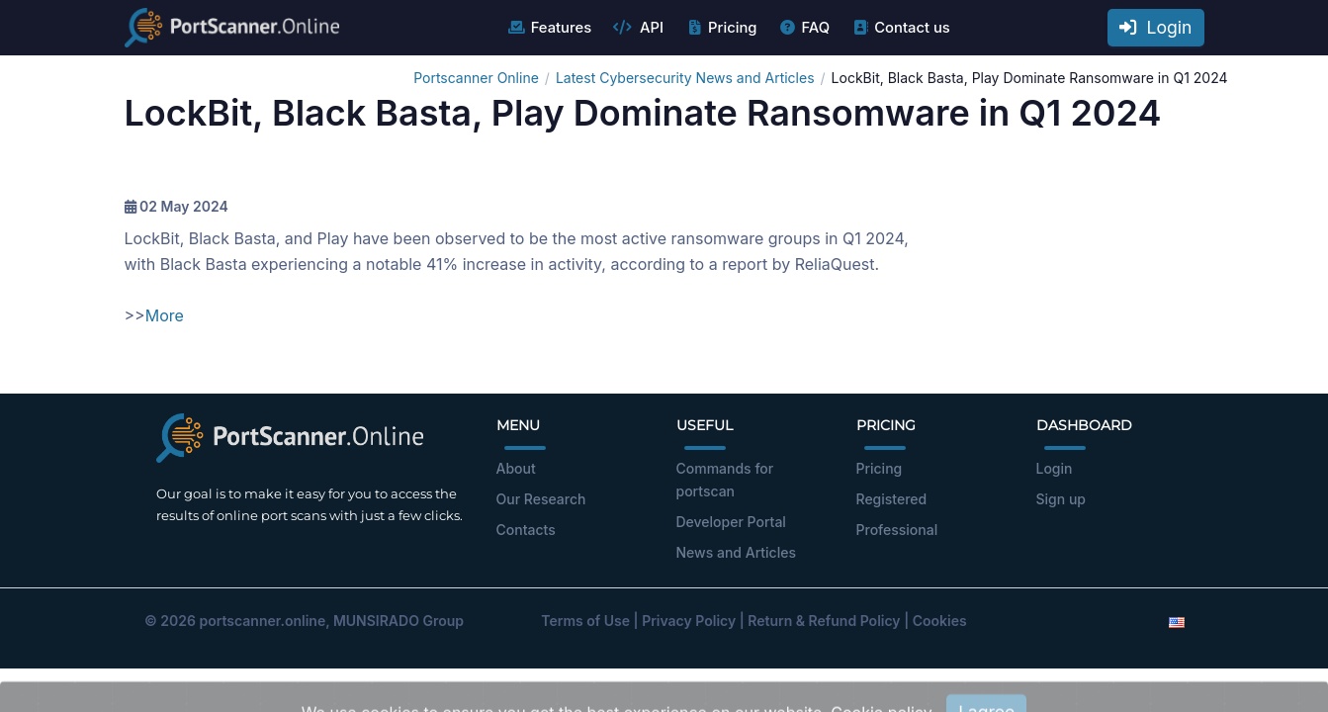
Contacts (526, 529)
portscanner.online (262, 620)
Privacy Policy (689, 620)
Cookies (940, 620)
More (164, 315)
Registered (892, 498)
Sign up (1061, 498)
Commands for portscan (725, 479)
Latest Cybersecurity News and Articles (685, 77)
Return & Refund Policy (824, 620)
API (638, 28)
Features (549, 28)
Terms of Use (585, 620)
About (516, 468)
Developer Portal (731, 521)
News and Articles (736, 552)
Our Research (541, 498)
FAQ (803, 28)
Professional (897, 529)
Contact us (900, 28)
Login (1156, 27)
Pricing (720, 28)
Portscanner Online (476, 77)
